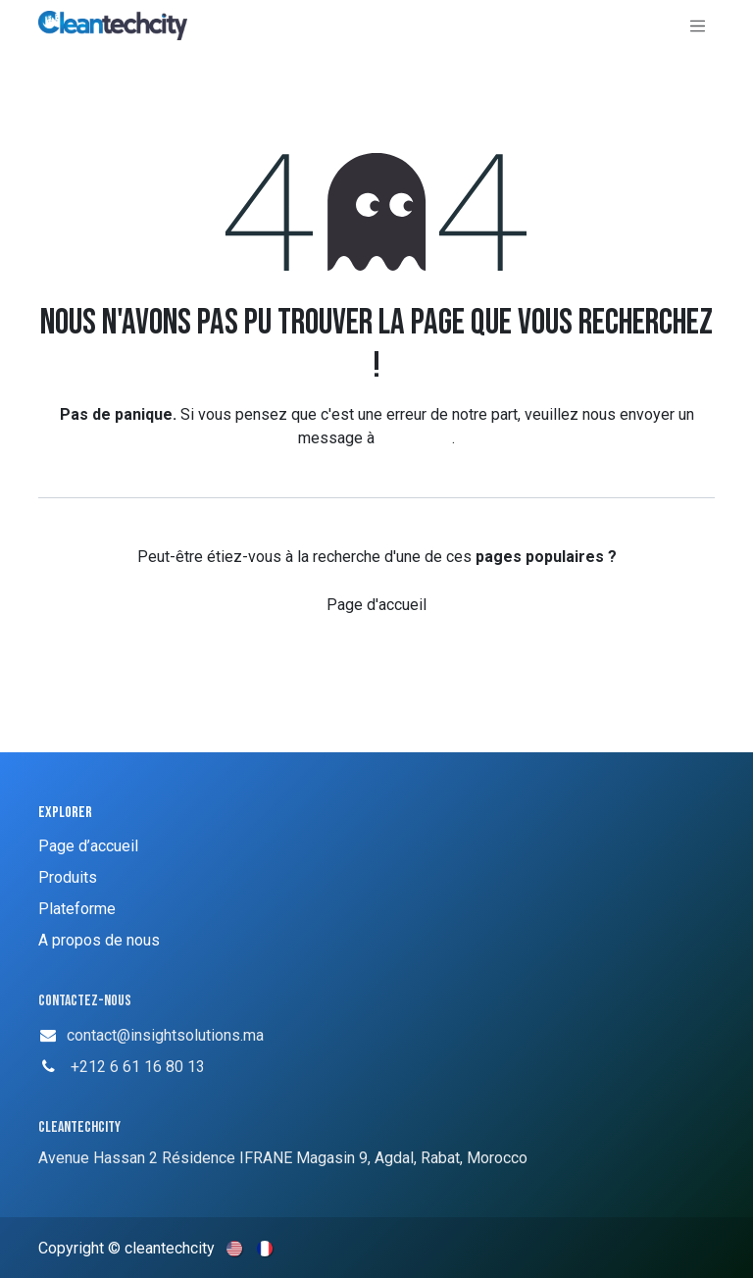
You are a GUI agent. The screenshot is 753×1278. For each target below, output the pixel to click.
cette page (415, 438)
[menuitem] (235, 1247)
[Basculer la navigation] (698, 25)
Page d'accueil (376, 604)
